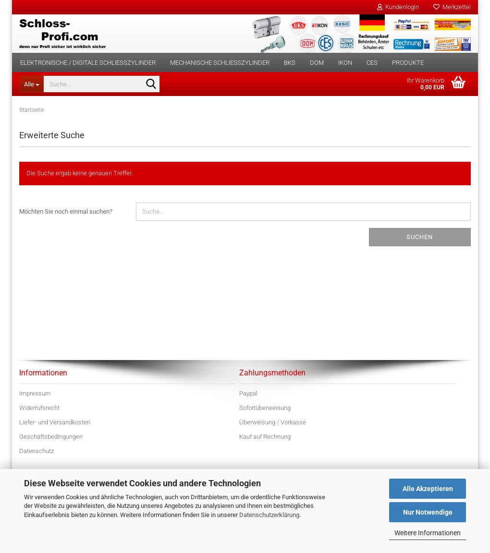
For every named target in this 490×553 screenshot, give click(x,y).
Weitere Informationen (427, 533)
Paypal (248, 393)
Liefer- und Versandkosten (54, 422)
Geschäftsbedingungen (51, 436)
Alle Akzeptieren (428, 489)
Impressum (35, 393)
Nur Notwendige (428, 512)
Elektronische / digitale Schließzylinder (88, 62)
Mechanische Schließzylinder (220, 62)
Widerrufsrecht (39, 407)
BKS (289, 62)
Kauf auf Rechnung (265, 436)
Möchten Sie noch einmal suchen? (65, 211)
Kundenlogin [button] (398, 7)
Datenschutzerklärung (269, 514)
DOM (317, 62)
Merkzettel (452, 7)
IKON (345, 62)
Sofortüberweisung (265, 407)
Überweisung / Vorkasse (272, 422)
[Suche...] (31, 84)
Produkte (408, 62)
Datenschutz (36, 451)
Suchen (419, 236)
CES (372, 62)
